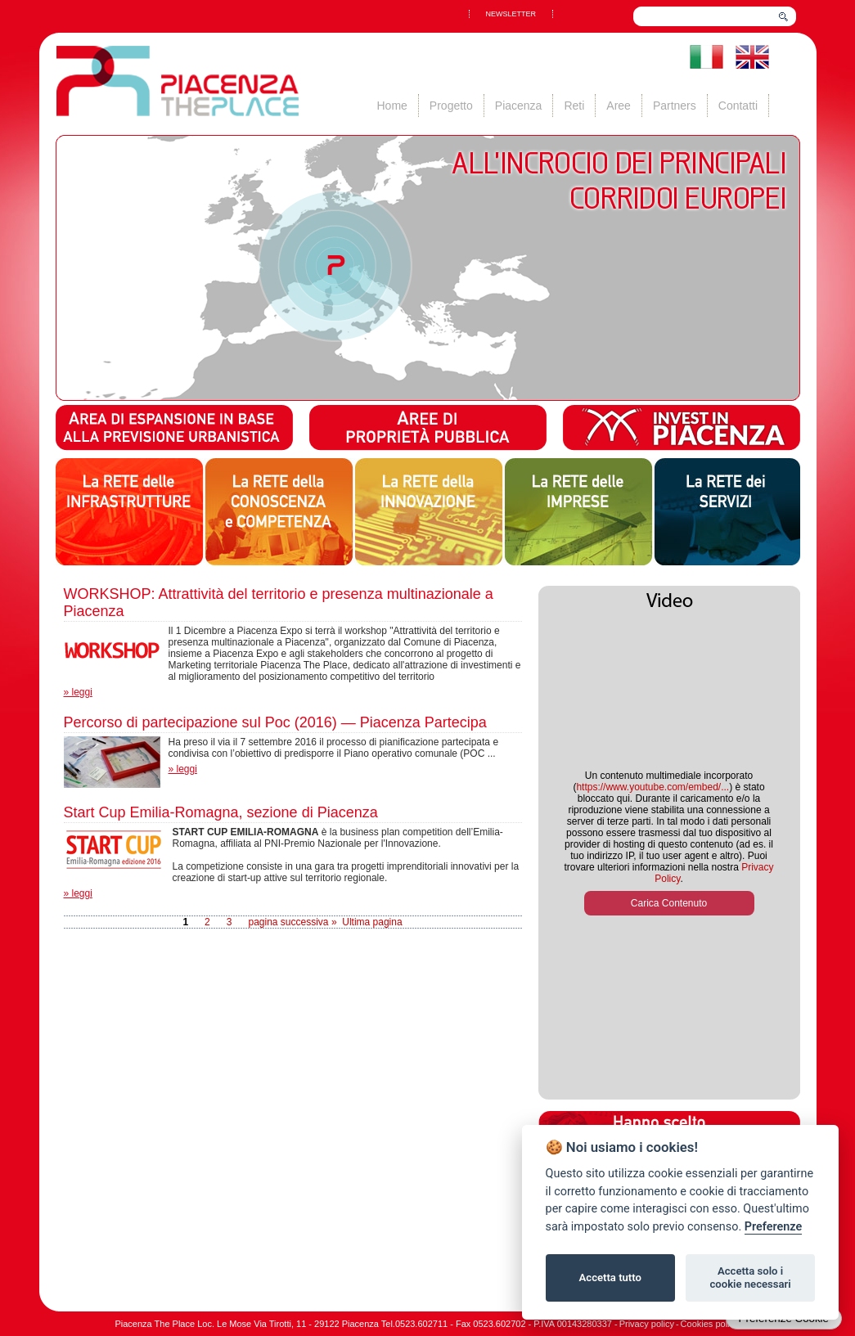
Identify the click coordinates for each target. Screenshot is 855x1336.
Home (392, 105)
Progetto (451, 105)
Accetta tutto (610, 1277)
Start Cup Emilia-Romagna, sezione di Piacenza (221, 812)
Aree (618, 105)
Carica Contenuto (669, 903)
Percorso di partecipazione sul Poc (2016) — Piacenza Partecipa (275, 722)
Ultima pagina (372, 922)
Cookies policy (710, 1324)
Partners (674, 105)
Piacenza (518, 105)
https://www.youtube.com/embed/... (652, 787)
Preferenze (773, 1227)
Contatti (738, 105)
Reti (574, 105)
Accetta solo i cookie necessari (749, 1277)
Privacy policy (646, 1324)
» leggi (78, 692)
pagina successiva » (292, 922)
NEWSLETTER (511, 14)
